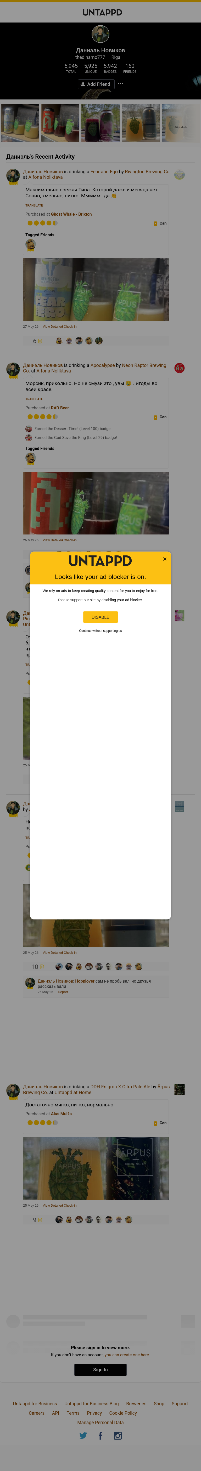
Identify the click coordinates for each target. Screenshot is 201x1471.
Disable (100, 617)
